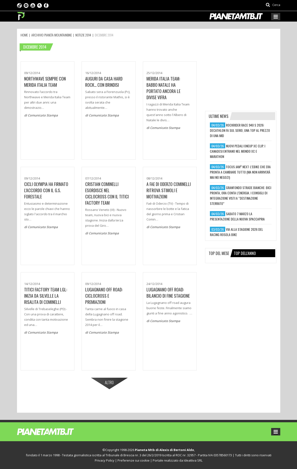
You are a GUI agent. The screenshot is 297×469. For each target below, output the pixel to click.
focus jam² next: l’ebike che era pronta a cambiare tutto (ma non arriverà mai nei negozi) (240, 172)
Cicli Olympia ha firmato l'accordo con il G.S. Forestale (46, 190)
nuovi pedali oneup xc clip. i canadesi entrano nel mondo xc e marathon (237, 151)
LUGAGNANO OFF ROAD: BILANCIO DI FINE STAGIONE (168, 292)
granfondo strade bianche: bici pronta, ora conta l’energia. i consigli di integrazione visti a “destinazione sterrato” (240, 195)
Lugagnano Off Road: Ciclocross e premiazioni (104, 295)
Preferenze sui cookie (134, 460)
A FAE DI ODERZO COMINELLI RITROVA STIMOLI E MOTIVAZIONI (168, 190)
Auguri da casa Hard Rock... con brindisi (104, 81)
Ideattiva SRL (193, 460)
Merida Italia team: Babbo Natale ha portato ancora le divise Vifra (163, 87)
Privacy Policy (104, 460)
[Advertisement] (241, 72)
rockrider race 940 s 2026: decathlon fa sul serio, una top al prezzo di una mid (240, 130)
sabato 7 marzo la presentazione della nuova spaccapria (237, 216)
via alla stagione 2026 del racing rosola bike (236, 232)
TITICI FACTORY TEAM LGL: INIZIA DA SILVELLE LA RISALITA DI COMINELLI (45, 295)
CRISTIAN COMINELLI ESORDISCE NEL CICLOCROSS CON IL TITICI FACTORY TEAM (107, 193)
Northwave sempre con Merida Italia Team (45, 81)
